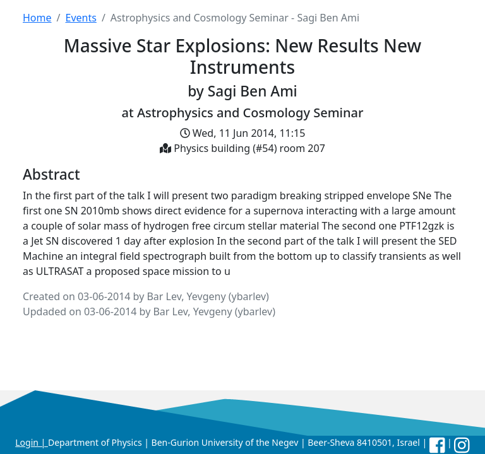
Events (80, 18)
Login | (31, 442)
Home (37, 18)
